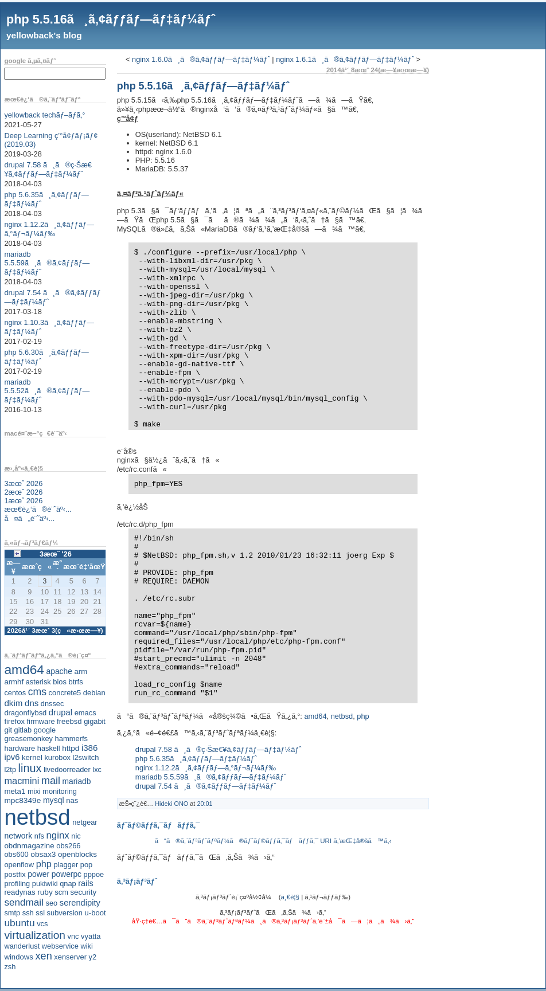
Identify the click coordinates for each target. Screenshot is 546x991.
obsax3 (43, 854)
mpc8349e (22, 800)
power (38, 874)
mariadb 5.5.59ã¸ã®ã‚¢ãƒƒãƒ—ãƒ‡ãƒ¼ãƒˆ (46, 263)
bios (60, 681)
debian (94, 692)
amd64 (24, 669)
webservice (60, 946)
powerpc (66, 874)
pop (86, 864)
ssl (40, 912)
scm (61, 892)
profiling (17, 883)
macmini (21, 780)
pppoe (94, 874)
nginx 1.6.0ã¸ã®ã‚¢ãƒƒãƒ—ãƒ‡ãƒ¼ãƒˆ (201, 59)
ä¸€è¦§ (290, 897)
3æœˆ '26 (56, 554)
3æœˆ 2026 (23, 483)
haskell (48, 748)
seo (52, 903)
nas (72, 800)
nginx (57, 835)
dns (31, 703)
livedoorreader (67, 769)
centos (15, 692)
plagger (66, 864)
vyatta (90, 936)
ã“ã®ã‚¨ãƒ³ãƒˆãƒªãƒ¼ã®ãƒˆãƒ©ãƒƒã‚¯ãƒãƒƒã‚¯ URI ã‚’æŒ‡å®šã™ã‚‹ (273, 840)
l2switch (86, 757)
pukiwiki (45, 883)
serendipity (80, 902)
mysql (53, 800)
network (18, 835)
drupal (60, 712)
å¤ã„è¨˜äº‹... (29, 518)
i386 (89, 748)
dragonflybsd (25, 712)
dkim (13, 703)
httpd (70, 748)
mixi (34, 791)
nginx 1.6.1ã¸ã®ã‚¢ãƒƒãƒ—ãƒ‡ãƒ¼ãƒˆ (345, 59)
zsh (9, 966)
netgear (84, 822)
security (83, 892)
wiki (86, 946)
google (45, 730)
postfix (14, 874)
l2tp (10, 769)
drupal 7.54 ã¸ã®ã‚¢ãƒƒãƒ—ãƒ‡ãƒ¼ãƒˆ (205, 786)
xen (43, 956)
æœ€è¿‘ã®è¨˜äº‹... (37, 509)
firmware (40, 721)
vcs (42, 923)
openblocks (77, 854)
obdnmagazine (29, 845)
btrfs (76, 681)
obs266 (68, 845)
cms (37, 692)
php (44, 864)
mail (50, 780)
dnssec (52, 703)
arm (80, 671)
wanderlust (22, 946)
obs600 (16, 854)
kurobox (57, 757)
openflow (19, 864)
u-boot (95, 912)
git (8, 730)
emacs (85, 712)
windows (18, 957)
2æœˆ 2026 (23, 492)
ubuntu (19, 923)
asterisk (38, 681)
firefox (14, 721)
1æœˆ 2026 (23, 500)
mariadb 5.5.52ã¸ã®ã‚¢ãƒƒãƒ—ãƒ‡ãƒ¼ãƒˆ (46, 391)
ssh (28, 912)
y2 (93, 957)
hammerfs (71, 738)
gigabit (95, 721)
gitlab (23, 730)
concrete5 (65, 692)
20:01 (204, 803)
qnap (68, 883)
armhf (14, 681)
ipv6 (12, 757)
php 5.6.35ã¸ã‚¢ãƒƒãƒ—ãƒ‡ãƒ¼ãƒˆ (196, 758)
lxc (97, 769)
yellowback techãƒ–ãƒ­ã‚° (44, 115)
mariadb (77, 781)
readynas (19, 892)
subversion (65, 912)
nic (75, 836)
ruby (45, 892)
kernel (32, 757)
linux (30, 768)
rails (85, 883)
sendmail (24, 902)
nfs (39, 836)
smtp (12, 912)
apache (59, 671)
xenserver (70, 957)
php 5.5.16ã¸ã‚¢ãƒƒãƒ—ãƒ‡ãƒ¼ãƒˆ (110, 19)
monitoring (59, 791)
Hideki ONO (171, 803)
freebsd (69, 721)
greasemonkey (28, 738)
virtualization (34, 935)
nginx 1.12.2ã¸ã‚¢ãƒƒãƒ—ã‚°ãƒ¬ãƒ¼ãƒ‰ (49, 229)
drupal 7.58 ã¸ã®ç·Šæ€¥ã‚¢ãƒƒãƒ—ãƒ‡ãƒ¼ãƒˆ (48, 169)
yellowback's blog (44, 35)
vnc (73, 936)
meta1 (14, 791)
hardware (19, 748)
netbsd (37, 817)
